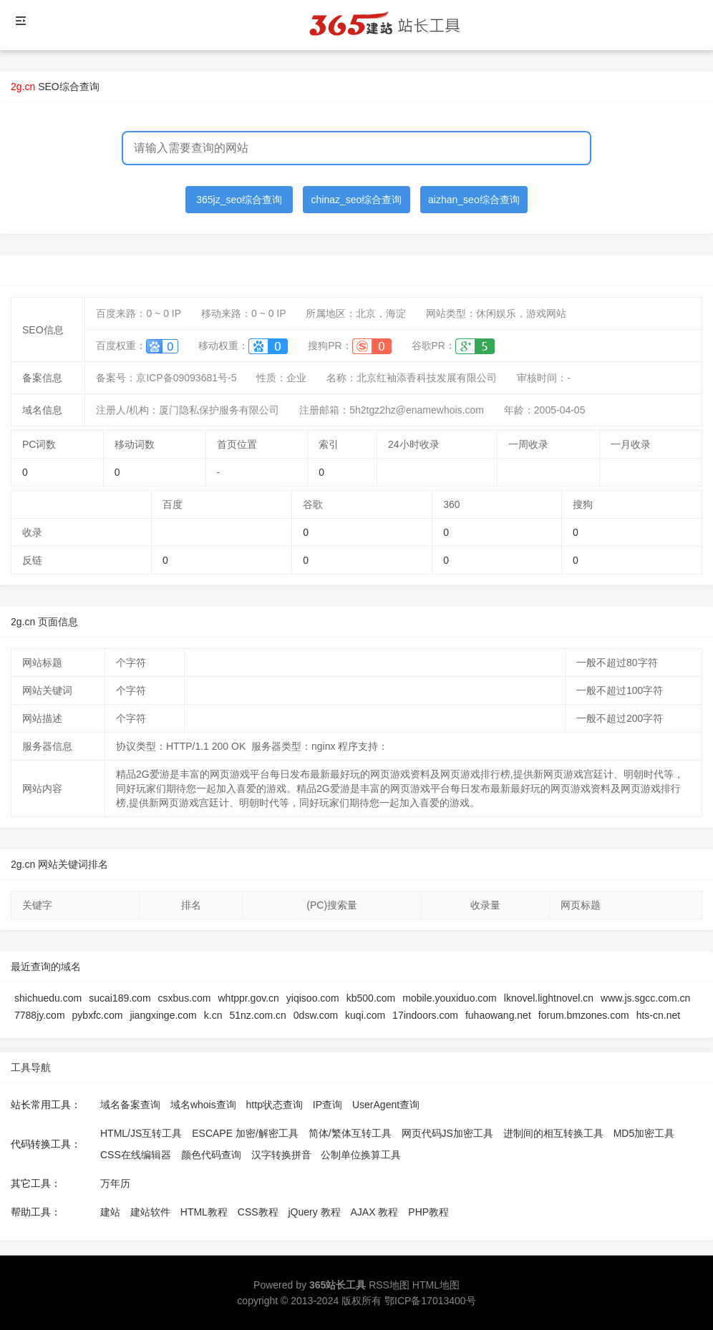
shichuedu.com (48, 998)
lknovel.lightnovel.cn (548, 998)
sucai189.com (119, 998)
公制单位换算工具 (361, 1154)
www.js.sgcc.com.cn (645, 998)
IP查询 (327, 1104)
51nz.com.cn (257, 1015)
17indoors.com (425, 1015)
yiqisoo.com (312, 998)
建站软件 (150, 1212)
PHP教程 (428, 1212)
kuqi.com (365, 1015)
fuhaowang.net (498, 1015)
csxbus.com (184, 998)
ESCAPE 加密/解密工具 (245, 1133)
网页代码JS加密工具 (447, 1133)
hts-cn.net (658, 1015)
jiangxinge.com (163, 1015)
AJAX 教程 (375, 1212)
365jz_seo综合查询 (239, 199)
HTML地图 (436, 1285)
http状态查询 (274, 1104)
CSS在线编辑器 (135, 1154)
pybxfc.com (97, 1015)
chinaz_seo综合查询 (356, 199)
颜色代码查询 (211, 1154)
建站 (110, 1212)
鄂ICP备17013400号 (430, 1300)
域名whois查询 (203, 1104)
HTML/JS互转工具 (141, 1133)
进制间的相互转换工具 (553, 1133)
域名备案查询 (130, 1104)
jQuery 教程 (314, 1212)
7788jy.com (39, 1015)
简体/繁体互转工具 (350, 1133)
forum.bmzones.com (583, 1015)
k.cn (213, 1015)
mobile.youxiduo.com (449, 998)
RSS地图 (389, 1285)
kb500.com (370, 998)
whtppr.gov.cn (248, 998)
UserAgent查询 (385, 1104)
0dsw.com (316, 1015)
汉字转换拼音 (281, 1154)
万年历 (115, 1183)
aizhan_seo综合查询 (474, 199)
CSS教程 (258, 1212)
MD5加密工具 (644, 1133)
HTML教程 (204, 1212)
